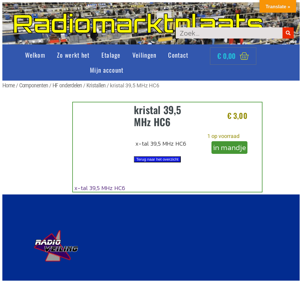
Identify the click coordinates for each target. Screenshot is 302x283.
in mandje (229, 147)
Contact (178, 54)
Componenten (33, 85)
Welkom (35, 54)
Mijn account (107, 69)
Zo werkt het (73, 54)
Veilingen (144, 54)
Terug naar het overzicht (157, 159)
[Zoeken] (288, 33)
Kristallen (96, 85)
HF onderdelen (67, 85)
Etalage (111, 54)
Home (8, 85)
